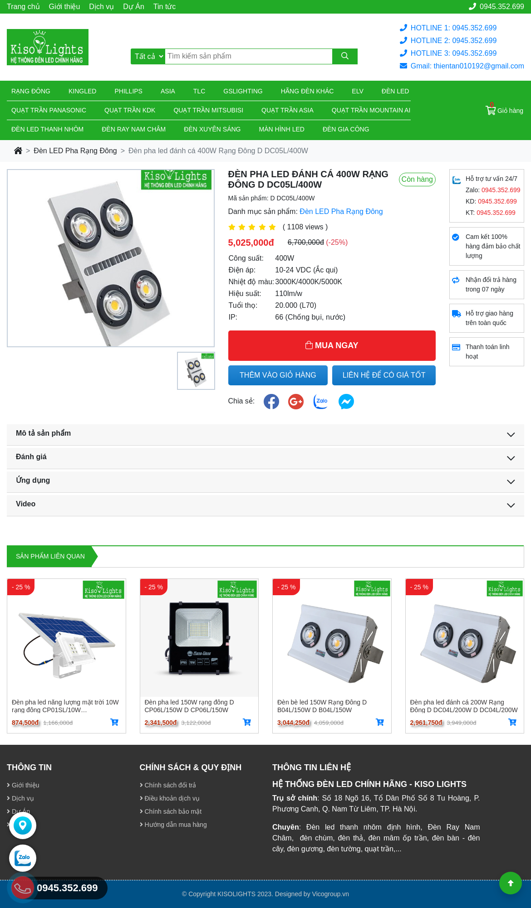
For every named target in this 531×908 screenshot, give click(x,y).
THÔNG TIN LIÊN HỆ (311, 767)
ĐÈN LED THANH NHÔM (47, 129)
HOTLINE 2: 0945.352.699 (448, 40)
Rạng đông (30, 91)
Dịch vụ (101, 6)
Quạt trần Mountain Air (373, 110)
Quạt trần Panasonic (48, 110)
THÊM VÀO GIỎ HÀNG (278, 375)
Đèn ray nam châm (134, 129)
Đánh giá (31, 457)
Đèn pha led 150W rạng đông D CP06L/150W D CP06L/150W (189, 706)
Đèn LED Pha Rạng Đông (75, 151)
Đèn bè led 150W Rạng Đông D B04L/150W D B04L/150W (322, 706)
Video (25, 504)
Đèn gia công (346, 129)
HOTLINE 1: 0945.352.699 (448, 28)
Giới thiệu (64, 6)
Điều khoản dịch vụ (170, 798)
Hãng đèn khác (307, 91)
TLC (199, 91)
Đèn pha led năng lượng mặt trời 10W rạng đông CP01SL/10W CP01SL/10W (65, 706)
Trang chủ (23, 6)
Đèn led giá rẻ (407, 91)
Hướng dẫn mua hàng (173, 824)
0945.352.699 (496, 6)
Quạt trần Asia (287, 110)
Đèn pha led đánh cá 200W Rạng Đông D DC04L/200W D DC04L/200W (464, 706)
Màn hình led (282, 129)
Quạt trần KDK (129, 110)
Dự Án (133, 6)
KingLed (82, 91)
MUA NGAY (332, 345)
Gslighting (242, 91)
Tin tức (164, 6)
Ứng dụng (33, 480)
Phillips (128, 91)
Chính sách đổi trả (168, 785)
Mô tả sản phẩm (43, 433)
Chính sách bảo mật (171, 811)
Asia (168, 91)
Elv (357, 91)
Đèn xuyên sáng (212, 129)
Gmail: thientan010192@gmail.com (462, 66)
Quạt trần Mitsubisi (208, 110)
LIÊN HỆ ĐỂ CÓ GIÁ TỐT (384, 375)
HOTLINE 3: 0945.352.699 (448, 53)
